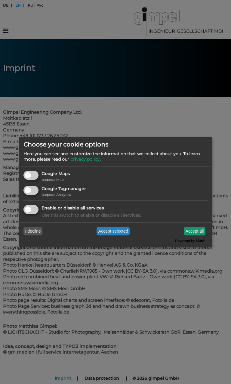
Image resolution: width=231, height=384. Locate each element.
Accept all (195, 231)
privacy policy (85, 159)
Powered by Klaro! (190, 241)
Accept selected (113, 231)
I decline (33, 231)
